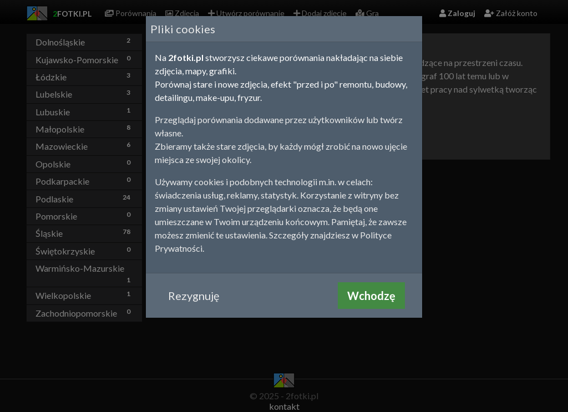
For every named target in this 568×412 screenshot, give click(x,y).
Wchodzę (371, 295)
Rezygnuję (193, 295)
